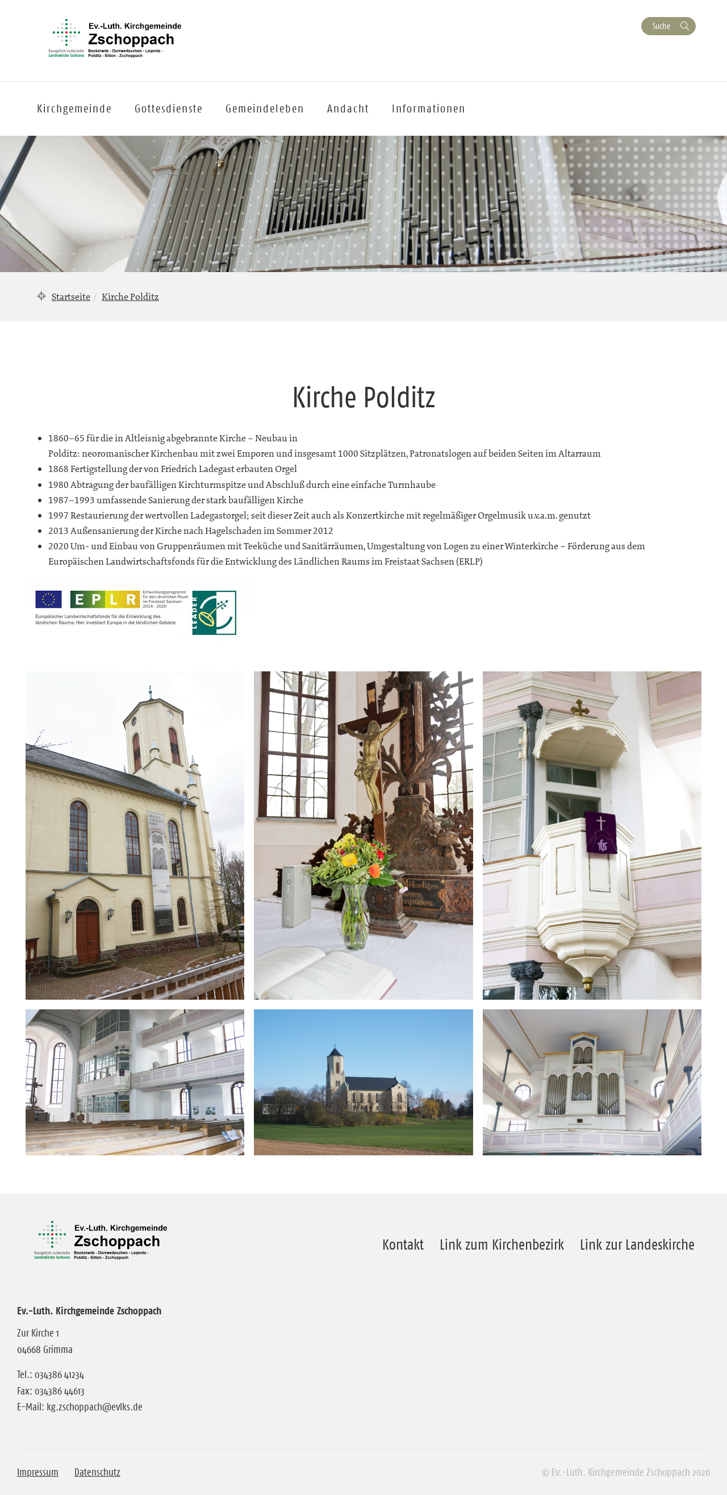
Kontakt (403, 1244)
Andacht (348, 108)
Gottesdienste (169, 108)
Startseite (71, 296)
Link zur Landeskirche (637, 1244)
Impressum (38, 1472)
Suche (661, 25)
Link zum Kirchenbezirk (502, 1244)
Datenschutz (97, 1472)
